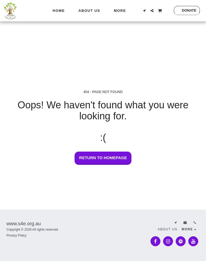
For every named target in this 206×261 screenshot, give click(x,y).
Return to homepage (103, 157)
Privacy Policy (16, 235)
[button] (144, 10)
